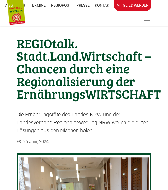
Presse (83, 5)
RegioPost (61, 5)
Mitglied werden (132, 5)
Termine (38, 5)
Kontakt (103, 5)
